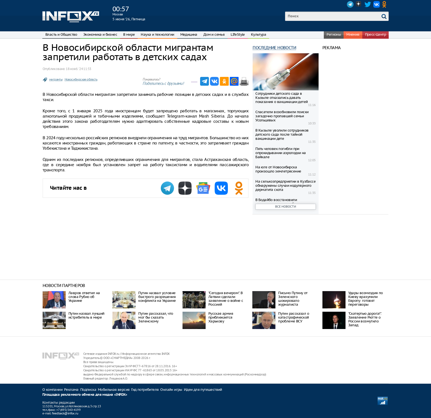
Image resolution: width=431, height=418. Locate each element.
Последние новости (274, 47)
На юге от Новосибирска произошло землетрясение (278, 169)
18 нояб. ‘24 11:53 (78, 69)
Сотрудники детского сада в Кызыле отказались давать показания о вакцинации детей (281, 97)
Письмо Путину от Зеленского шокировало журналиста (292, 299)
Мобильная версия (113, 390)
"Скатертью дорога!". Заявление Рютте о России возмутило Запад (365, 319)
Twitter (367, 4)
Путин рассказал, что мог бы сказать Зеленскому (155, 317)
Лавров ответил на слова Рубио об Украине (84, 297)
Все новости (285, 206)
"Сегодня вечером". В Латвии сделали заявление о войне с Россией (225, 299)
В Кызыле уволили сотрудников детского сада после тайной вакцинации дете (281, 134)
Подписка (88, 390)
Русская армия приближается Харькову (220, 317)
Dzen (359, 4)
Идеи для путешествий (203, 390)
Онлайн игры (171, 390)
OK (385, 4)
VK (376, 4)
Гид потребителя (145, 390)
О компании (52, 390)
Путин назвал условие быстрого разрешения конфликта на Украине (157, 297)
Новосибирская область (81, 79)
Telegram (350, 4)
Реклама (71, 390)
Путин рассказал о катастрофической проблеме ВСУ (293, 317)
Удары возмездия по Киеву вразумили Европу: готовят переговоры (365, 299)
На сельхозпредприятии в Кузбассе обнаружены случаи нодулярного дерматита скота (285, 185)
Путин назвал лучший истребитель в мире (86, 315)
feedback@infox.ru (65, 413)
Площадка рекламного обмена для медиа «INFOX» (84, 395)
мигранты (55, 79)
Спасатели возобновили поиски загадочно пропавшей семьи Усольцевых (281, 116)
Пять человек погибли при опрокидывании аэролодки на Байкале (280, 152)
